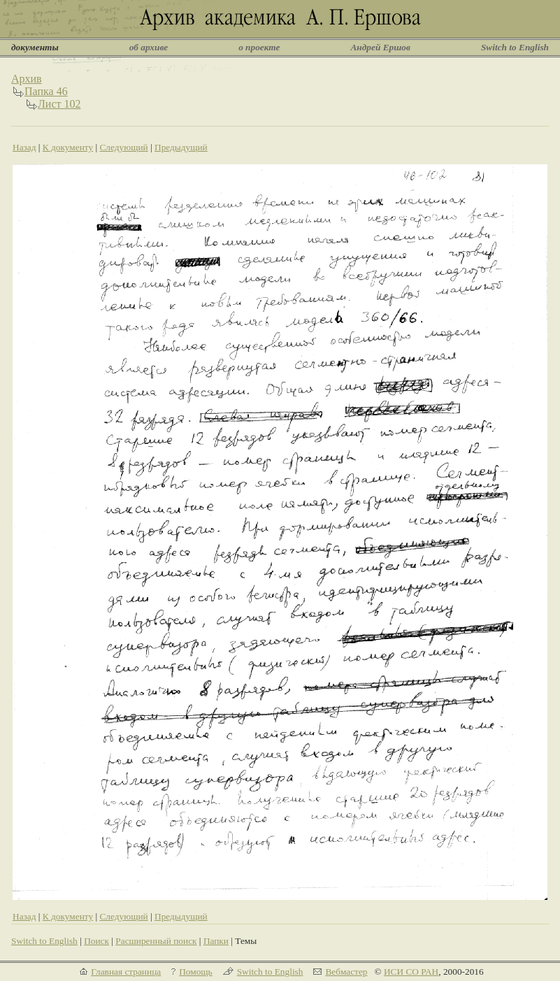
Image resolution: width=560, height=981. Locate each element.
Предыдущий (181, 147)
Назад (24, 147)
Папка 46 (46, 91)
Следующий (123, 147)
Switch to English (515, 47)
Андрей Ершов (380, 47)
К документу (68, 147)
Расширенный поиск (155, 941)
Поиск (96, 941)
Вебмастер (346, 971)
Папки (216, 941)
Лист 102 (59, 104)
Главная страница (126, 971)
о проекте (259, 47)
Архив (26, 79)
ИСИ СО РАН (411, 971)
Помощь (195, 971)
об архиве (148, 47)
